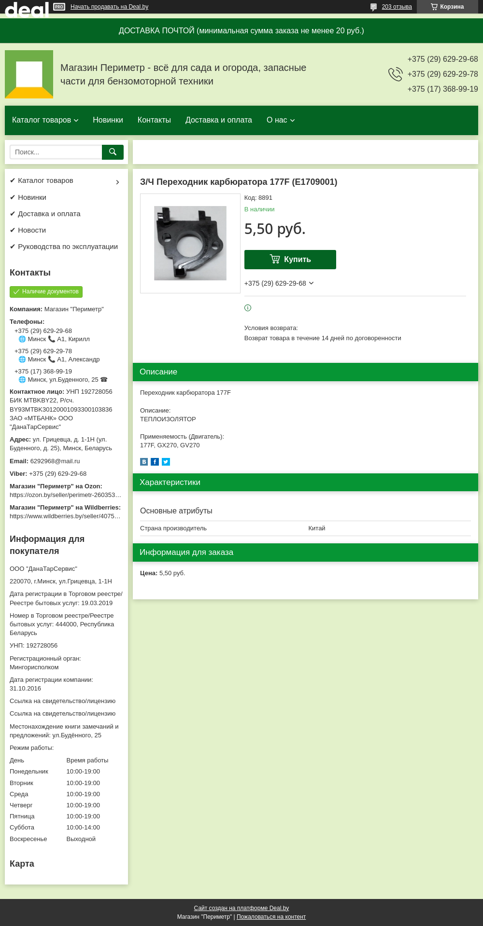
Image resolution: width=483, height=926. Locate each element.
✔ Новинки (28, 197)
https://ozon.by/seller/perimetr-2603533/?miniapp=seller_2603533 (101, 494)
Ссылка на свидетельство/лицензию (62, 701)
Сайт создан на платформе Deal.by (241, 908)
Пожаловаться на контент (271, 916)
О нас (277, 120)
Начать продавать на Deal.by (109, 6)
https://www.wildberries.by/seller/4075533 (67, 516)
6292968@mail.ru (55, 461)
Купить (297, 259)
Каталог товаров (41, 120)
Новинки (108, 120)
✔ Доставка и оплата (45, 213)
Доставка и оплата (218, 120)
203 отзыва (397, 6)
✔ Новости (28, 230)
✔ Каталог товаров (41, 180)
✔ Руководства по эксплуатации (64, 246)
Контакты (154, 120)
